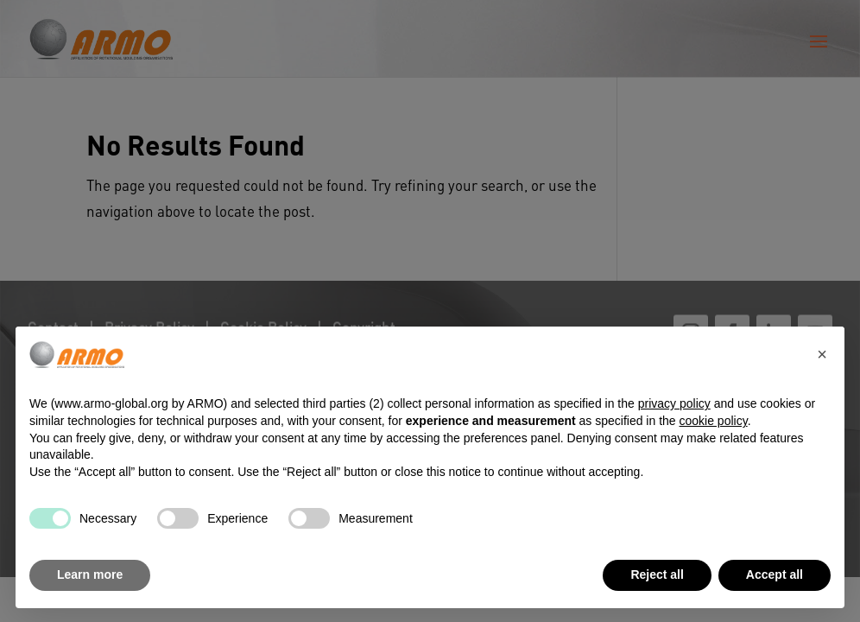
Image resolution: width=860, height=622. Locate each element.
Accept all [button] (774, 574)
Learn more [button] (90, 574)
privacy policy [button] (674, 403)
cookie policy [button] (714, 421)
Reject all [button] (656, 574)
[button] (822, 354)
